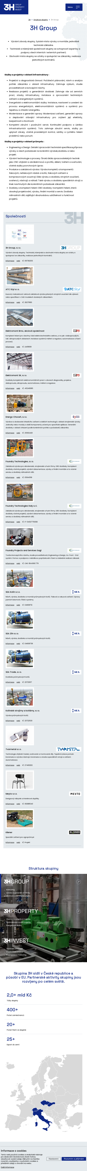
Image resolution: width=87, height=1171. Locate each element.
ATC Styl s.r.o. (12, 289)
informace (10, 261)
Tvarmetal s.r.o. (13, 749)
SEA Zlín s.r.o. (12, 633)
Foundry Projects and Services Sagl (23, 550)
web (18, 261)
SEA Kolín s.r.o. (13, 592)
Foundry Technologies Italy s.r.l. (21, 505)
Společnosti (16, 216)
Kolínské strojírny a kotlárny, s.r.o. (23, 710)
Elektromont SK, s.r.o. (16, 375)
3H (29, 20)
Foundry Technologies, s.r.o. (20, 461)
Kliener (9, 832)
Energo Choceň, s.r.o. (16, 416)
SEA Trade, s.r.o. (14, 672)
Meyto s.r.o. (11, 793)
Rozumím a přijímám (74, 1159)
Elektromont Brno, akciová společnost (25, 330)
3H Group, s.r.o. (13, 247)
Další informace (7, 1167)
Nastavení (53, 1159)
